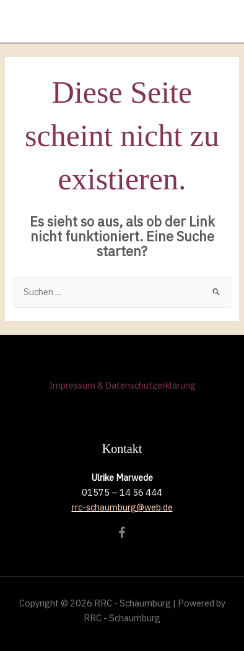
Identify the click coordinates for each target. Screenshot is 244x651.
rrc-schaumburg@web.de (122, 507)
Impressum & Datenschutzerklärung (122, 385)
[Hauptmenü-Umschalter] (223, 22)
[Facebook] (122, 532)
